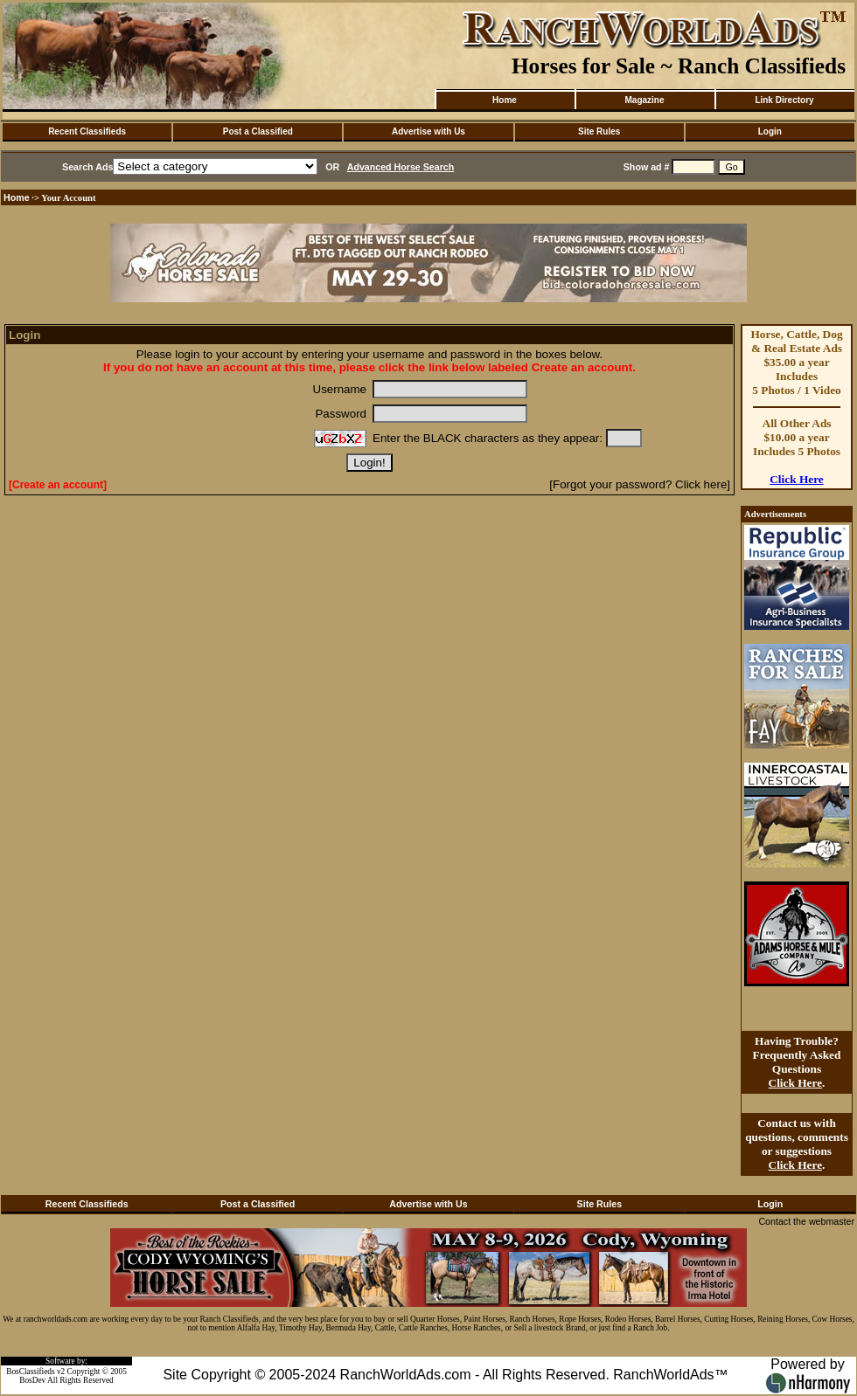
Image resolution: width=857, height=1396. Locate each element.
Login (770, 131)
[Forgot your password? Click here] (639, 484)
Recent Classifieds (87, 131)
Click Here (797, 479)
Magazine (644, 100)
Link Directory (784, 100)
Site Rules (599, 131)
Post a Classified (258, 131)
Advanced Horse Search (401, 167)
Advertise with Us (428, 131)
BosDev (32, 1380)
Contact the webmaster (806, 1221)
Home (504, 100)
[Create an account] (58, 485)
